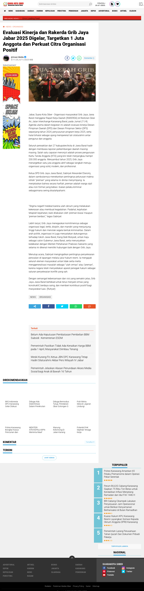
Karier (89, 583)
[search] (65, 4)
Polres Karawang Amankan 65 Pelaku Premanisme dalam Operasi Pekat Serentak (123, 473)
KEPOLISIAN (56, 11)
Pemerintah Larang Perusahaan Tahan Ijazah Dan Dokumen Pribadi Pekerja (123, 532)
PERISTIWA (69, 11)
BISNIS (129, 11)
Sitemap (97, 583)
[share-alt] (35, 306)
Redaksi (46, 583)
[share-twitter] (73, 58)
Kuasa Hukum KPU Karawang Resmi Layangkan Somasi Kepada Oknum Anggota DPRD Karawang (123, 519)
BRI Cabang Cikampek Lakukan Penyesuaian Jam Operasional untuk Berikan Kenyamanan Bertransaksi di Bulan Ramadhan (122, 506)
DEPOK (105, 11)
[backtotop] (72, 555)
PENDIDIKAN (82, 11)
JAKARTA (95, 11)
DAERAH (34, 11)
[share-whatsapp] (79, 58)
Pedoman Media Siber (61, 583)
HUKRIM (44, 11)
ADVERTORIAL (117, 11)
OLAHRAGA (55, 569)
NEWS (11, 11)
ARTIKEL (139, 11)
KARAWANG (23, 11)
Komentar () (89, 58)
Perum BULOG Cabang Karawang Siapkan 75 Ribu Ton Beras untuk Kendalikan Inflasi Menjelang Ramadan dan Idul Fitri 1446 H (122, 491)
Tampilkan (90, 442)
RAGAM (30, 572)
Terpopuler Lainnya (119, 543)
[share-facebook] (67, 58)
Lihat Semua (49, 458)
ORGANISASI (19, 26)
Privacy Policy (79, 583)
